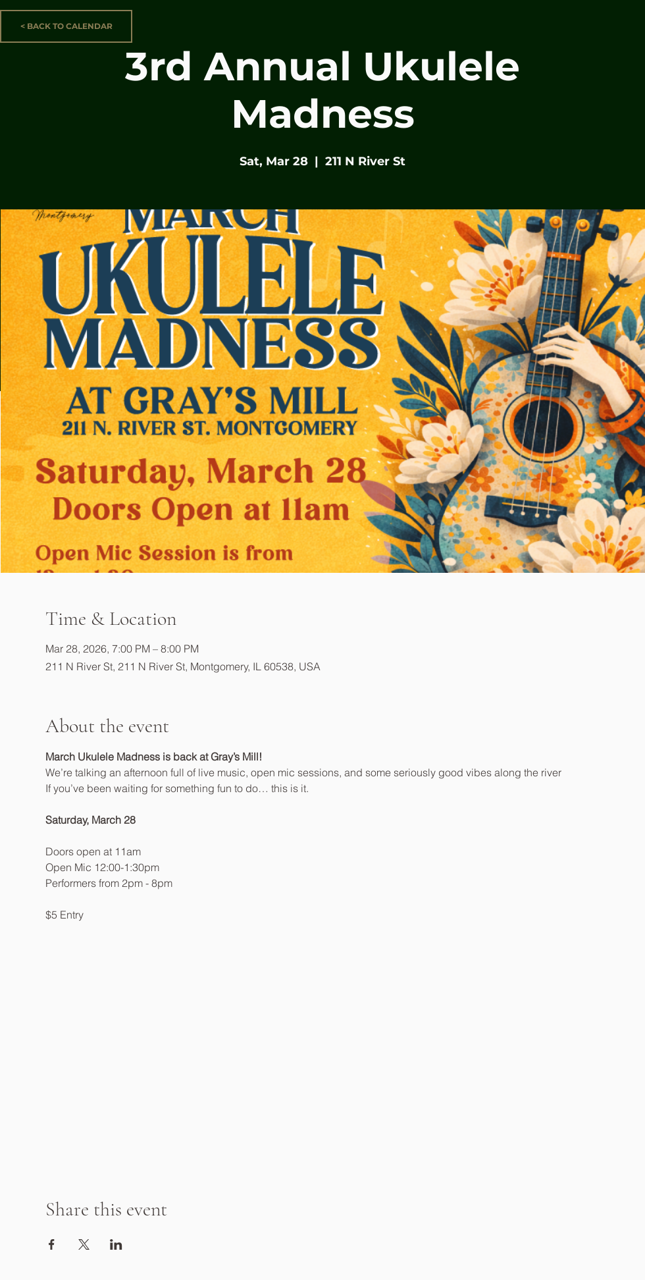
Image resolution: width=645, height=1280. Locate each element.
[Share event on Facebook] (51, 1244)
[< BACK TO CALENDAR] (66, 26)
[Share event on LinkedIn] (116, 1244)
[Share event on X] (84, 1244)
